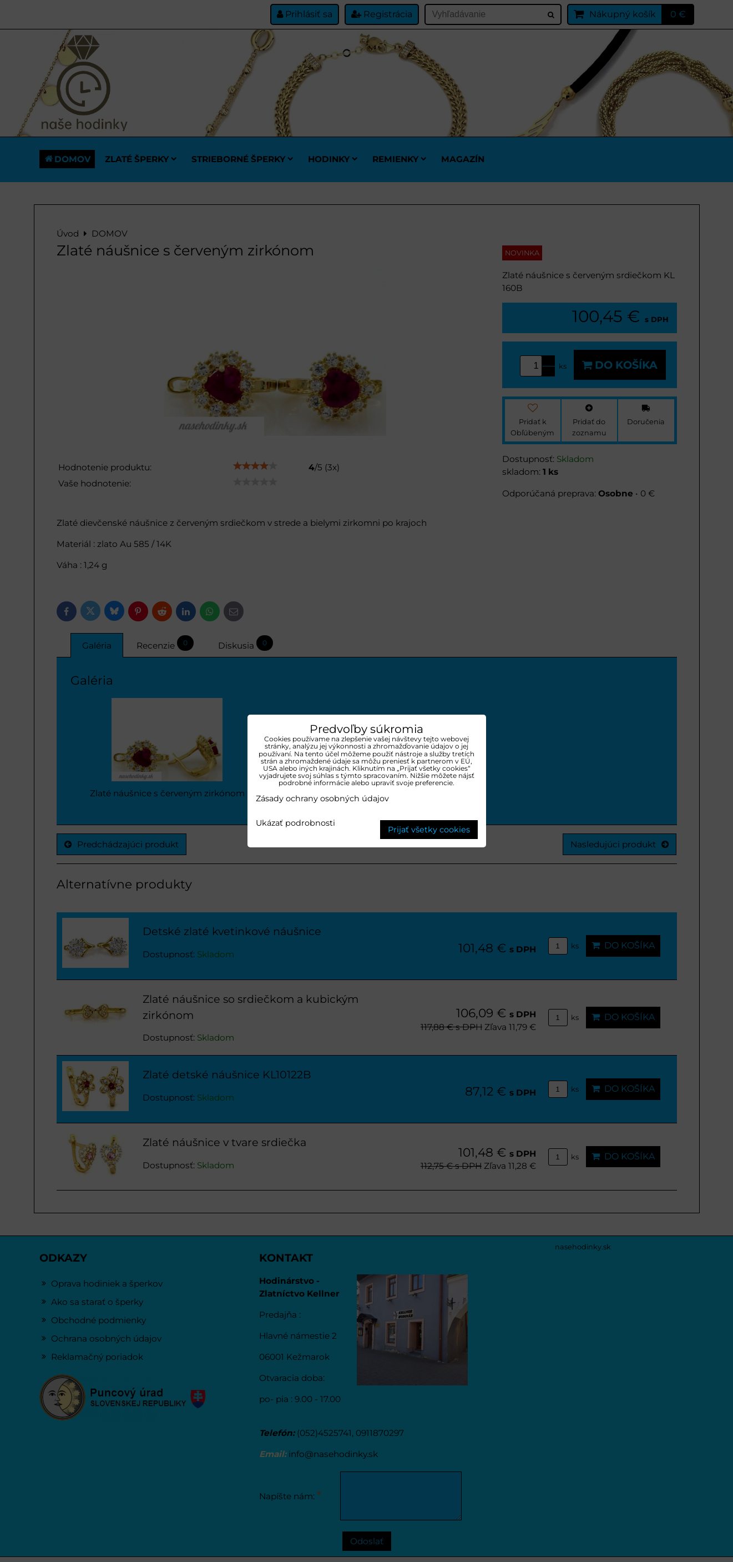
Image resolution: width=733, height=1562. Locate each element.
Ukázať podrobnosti (295, 823)
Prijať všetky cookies (429, 830)
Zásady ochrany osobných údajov (322, 798)
